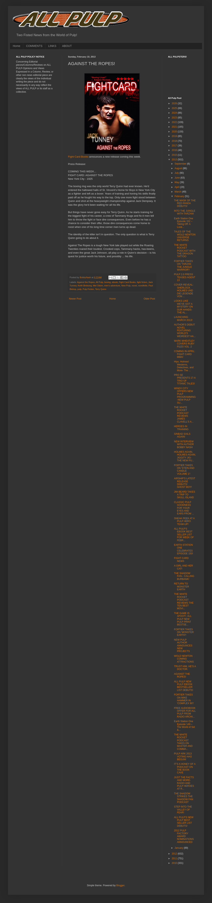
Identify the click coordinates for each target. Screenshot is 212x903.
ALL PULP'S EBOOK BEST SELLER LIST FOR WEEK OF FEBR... (184, 534)
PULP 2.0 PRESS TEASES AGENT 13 (184, 277)
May (177, 182)
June (177, 177)
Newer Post (75, 298)
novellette (142, 285)
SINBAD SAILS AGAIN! (182, 435)
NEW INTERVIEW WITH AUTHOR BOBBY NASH (184, 444)
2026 (175, 103)
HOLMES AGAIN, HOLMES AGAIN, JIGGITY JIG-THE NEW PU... (185, 456)
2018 (175, 141)
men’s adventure (112, 285)
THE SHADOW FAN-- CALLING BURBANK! (184, 576)
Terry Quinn (100, 289)
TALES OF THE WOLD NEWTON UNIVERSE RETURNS (184, 236)
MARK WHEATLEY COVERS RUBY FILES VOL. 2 (184, 343)
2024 (175, 112)
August (179, 168)
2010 (175, 863)
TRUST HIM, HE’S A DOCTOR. (185, 668)
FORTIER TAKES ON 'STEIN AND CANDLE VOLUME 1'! (184, 469)
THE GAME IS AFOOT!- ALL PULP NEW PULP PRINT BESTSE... (182, 619)
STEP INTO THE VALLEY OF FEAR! (183, 809)
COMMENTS (34, 46)
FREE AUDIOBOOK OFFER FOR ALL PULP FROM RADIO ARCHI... (185, 712)
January (179, 847)
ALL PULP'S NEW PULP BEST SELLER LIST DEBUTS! (183, 821)
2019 (175, 136)
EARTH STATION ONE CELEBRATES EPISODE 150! (183, 549)
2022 (175, 122)
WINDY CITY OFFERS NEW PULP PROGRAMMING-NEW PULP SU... (185, 395)
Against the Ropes (86, 282)
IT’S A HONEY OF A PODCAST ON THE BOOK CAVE (184, 768)
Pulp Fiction (88, 289)
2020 (175, 131)
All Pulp (99, 282)
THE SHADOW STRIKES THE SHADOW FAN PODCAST (183, 798)
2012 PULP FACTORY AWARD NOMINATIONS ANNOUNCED (184, 836)
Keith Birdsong (85, 285)
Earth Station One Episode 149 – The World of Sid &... (184, 725)
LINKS (52, 46)
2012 (175, 853)
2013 (175, 159)
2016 (175, 150)
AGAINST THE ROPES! (182, 675)
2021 (175, 126)
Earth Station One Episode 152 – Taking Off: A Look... (183, 222)
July (177, 173)
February (180, 196)
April (177, 187)
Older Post (149, 298)
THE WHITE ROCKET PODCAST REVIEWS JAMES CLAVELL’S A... (184, 414)
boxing (107, 282)
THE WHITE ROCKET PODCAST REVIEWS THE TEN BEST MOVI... (183, 601)
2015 (175, 155)
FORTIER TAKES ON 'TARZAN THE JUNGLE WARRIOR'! (183, 265)
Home (16, 46)
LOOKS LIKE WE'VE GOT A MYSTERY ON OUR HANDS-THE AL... (183, 307)
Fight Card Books (78, 156)
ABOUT (67, 46)
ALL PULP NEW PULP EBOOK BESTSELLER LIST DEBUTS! (183, 686)
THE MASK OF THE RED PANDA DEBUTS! (185, 203)
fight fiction (142, 282)
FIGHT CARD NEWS (181, 559)
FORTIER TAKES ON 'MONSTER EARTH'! (184, 632)
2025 (175, 108)
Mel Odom (98, 285)
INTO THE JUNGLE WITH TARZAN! (184, 212)
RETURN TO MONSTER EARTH (181, 586)
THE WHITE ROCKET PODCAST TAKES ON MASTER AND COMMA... (183, 741)
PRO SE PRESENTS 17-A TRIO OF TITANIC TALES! (185, 379)
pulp (79, 289)
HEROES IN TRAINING (181, 428)
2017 (175, 145)
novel (134, 285)
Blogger (120, 885)
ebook (115, 282)
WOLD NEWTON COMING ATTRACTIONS (184, 659)
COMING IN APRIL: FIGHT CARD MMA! (184, 354)
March (178, 191)
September (181, 163)
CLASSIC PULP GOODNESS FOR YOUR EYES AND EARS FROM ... (184, 508)
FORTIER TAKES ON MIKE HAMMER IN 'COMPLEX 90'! (184, 699)
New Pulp (126, 285)
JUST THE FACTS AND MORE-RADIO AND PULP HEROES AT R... (184, 783)
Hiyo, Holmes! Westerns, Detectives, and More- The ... (184, 366)
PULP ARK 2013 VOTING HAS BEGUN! (183, 756)
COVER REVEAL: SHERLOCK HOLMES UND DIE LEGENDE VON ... (183, 290)
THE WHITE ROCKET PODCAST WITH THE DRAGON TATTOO (184, 251)
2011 (175, 858)
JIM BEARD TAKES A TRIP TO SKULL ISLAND (184, 494)
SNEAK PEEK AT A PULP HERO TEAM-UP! (184, 521)
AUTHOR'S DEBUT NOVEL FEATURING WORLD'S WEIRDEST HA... (185, 330)
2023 (175, 117)
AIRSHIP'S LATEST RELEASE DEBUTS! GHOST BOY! (184, 482)
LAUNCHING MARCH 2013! (183, 318)
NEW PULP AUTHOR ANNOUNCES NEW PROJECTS (183, 645)
